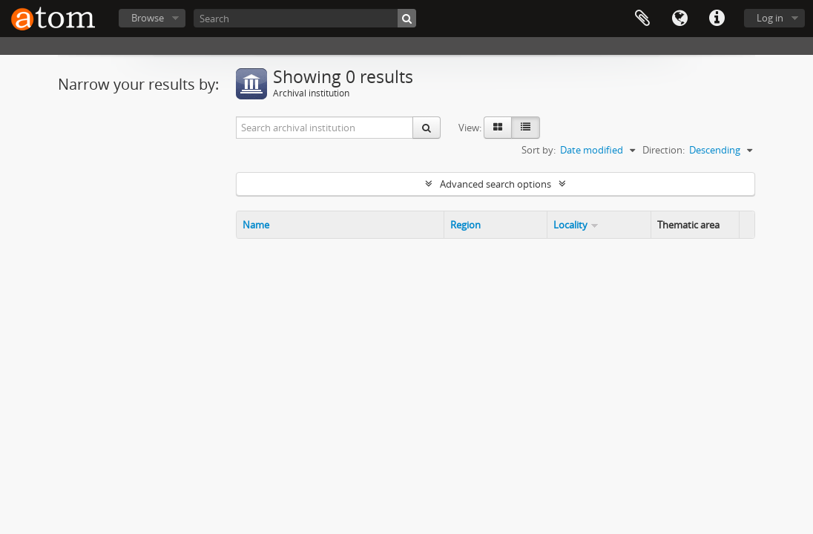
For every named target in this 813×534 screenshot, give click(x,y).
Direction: (663, 149)
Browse (147, 17)
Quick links (716, 18)
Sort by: (538, 149)
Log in (770, 17)
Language (679, 18)
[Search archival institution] (325, 127)
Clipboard (642, 18)
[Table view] (525, 127)
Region (465, 224)
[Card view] (498, 127)
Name (256, 224)
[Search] (305, 18)
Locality (570, 224)
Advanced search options (495, 184)
